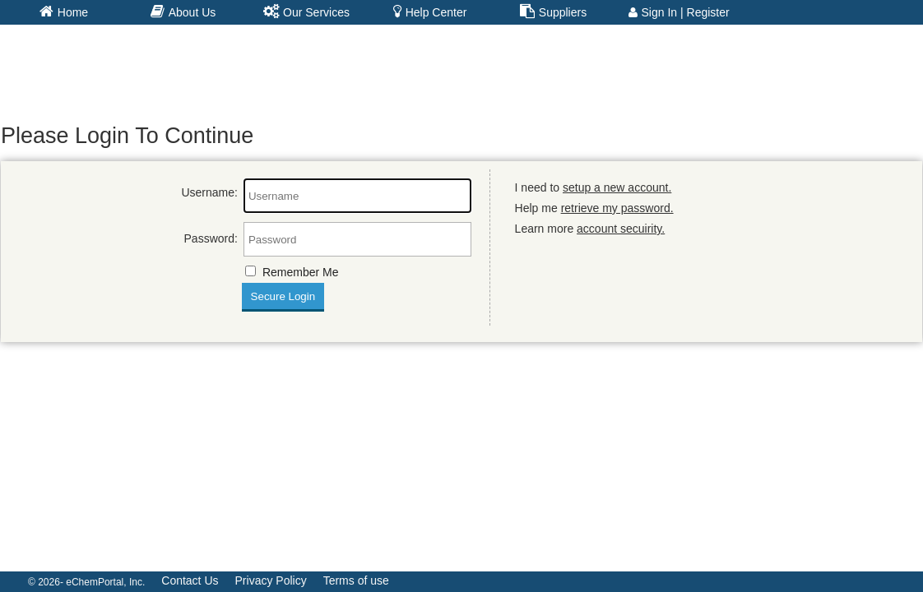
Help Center (430, 11)
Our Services (306, 11)
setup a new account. (617, 187)
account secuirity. (621, 228)
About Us (183, 11)
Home (63, 11)
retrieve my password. (617, 208)
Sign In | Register (679, 12)
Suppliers (553, 11)
